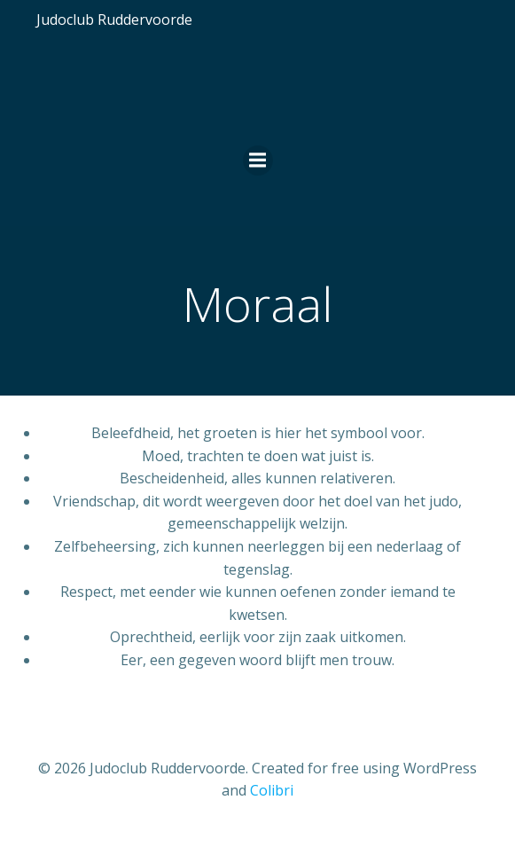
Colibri (271, 790)
